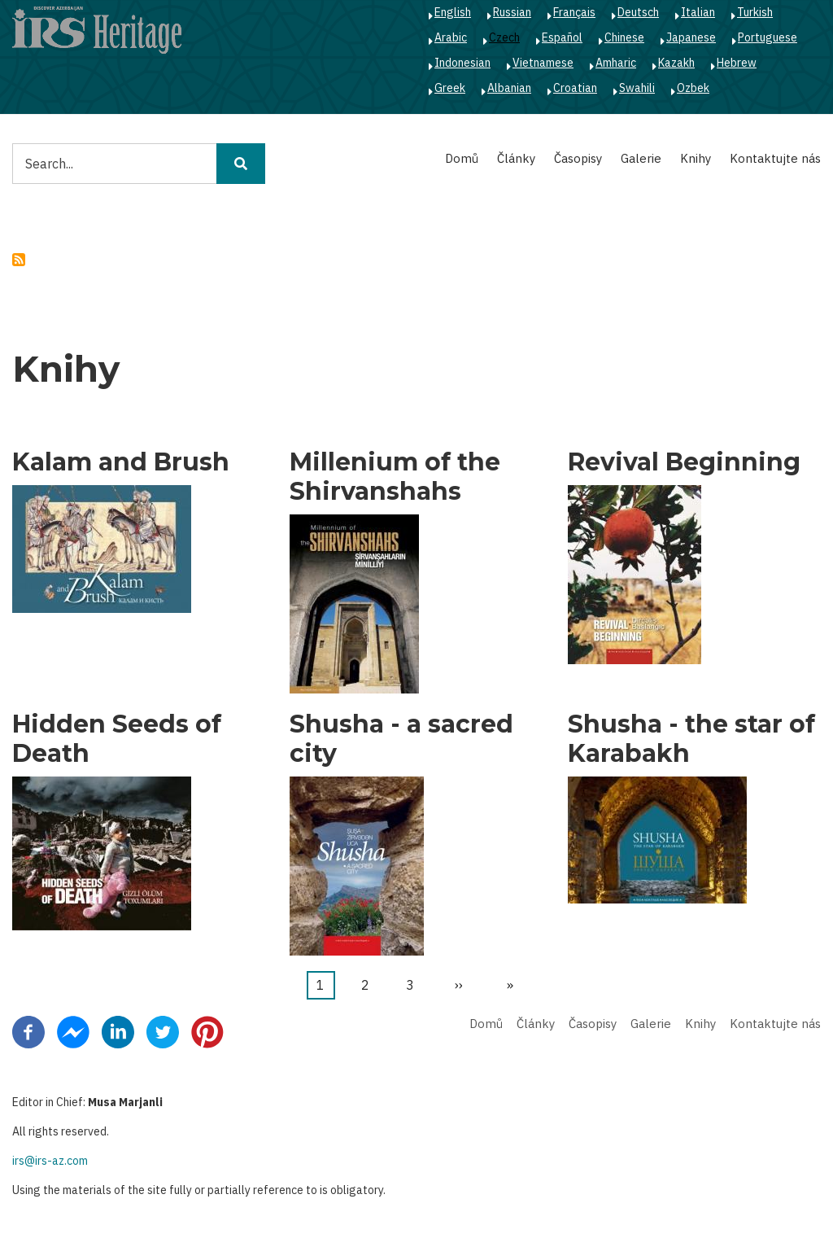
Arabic (450, 37)
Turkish (755, 12)
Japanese (691, 37)
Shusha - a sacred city (401, 739)
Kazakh (676, 62)
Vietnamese (543, 62)
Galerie (641, 158)
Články (516, 158)
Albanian (509, 88)
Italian (698, 12)
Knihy (695, 158)
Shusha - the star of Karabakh (691, 739)
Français (574, 12)
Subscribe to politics (18, 259)
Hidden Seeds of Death (116, 739)
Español (562, 37)
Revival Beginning (684, 462)
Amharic (615, 62)
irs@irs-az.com (50, 1160)
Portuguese (767, 37)
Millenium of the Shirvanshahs (395, 477)
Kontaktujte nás (775, 158)
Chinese (624, 37)
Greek (449, 88)
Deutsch (638, 12)
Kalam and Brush (120, 462)
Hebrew (737, 62)
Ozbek (693, 88)
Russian (512, 12)
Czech (504, 37)
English (452, 12)
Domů (461, 158)
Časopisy (578, 158)
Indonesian (462, 62)
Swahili (637, 88)
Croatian (575, 88)
